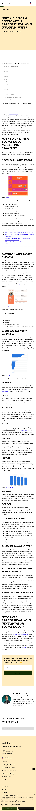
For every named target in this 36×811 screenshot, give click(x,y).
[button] (33, 3)
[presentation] (15, 679)
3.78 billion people (13, 114)
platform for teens (22, 430)
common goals (13, 201)
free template (17, 284)
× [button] (34, 794)
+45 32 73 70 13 (9, 752)
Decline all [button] (26, 808)
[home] (7, 3)
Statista (8, 375)
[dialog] (18, 802)
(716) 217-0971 (9, 753)
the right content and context (20, 634)
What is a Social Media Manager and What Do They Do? (19, 232)
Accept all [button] (9, 808)
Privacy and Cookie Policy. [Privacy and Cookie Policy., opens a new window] (27, 799)
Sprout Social (9, 487)
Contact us (24, 647)
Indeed (7, 197)
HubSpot (8, 306)
